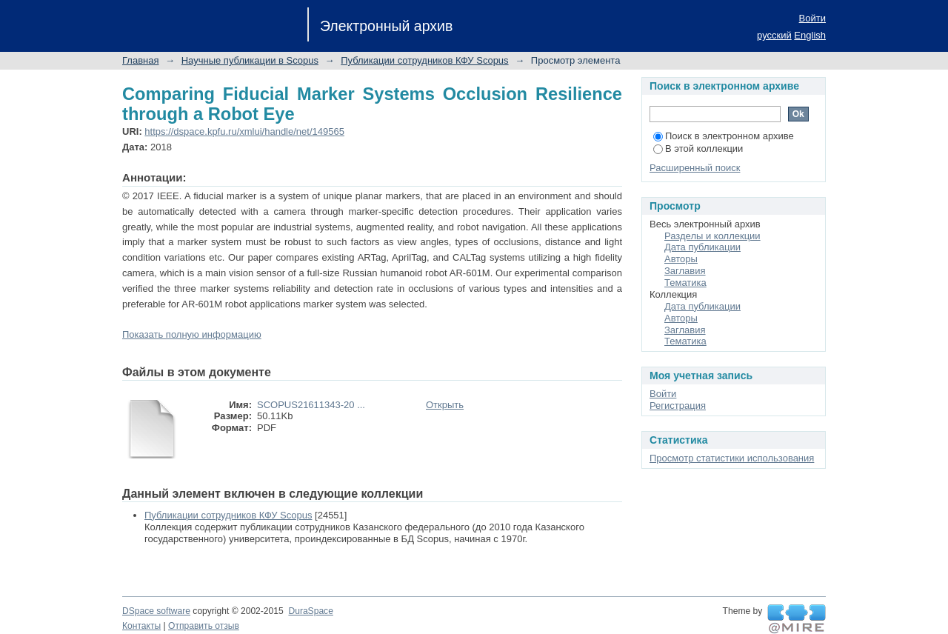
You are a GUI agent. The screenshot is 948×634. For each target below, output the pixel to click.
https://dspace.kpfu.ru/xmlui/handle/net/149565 (244, 131)
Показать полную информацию (191, 334)
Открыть (445, 404)
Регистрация (678, 405)
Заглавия (685, 270)
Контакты (141, 626)
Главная (140, 60)
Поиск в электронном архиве (723, 135)
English (810, 35)
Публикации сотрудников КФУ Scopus (424, 60)
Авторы (681, 258)
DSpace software (156, 611)
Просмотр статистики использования (732, 458)
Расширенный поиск (695, 167)
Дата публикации (702, 247)
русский (774, 35)
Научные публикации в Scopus (249, 60)
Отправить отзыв (203, 626)
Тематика (685, 282)
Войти (812, 18)
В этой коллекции (698, 148)
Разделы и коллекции (712, 235)
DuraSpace (310, 611)
